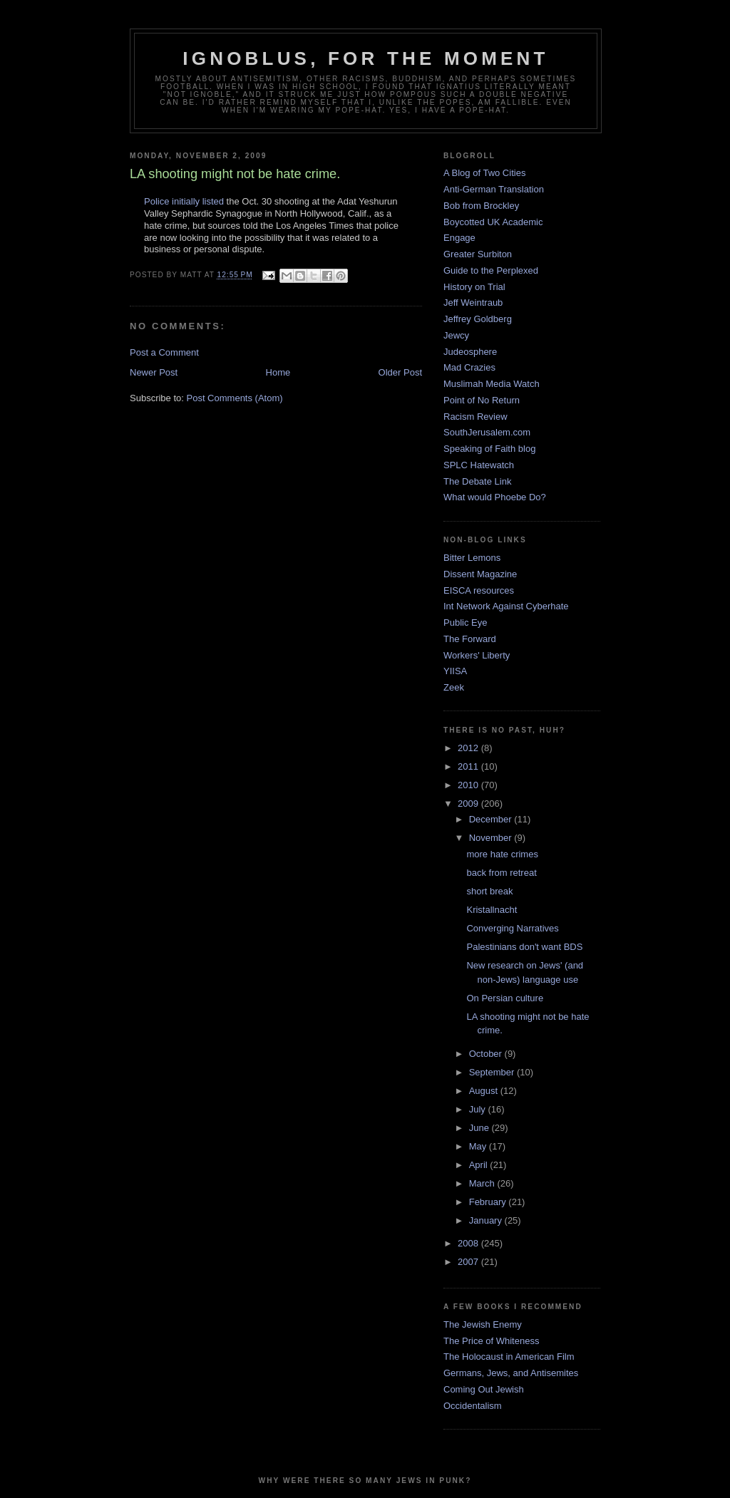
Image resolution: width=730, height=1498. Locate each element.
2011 (469, 766)
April (479, 1164)
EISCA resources (478, 590)
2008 (469, 1243)
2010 (469, 785)
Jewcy (456, 335)
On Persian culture (504, 998)
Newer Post (154, 372)
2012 (469, 748)
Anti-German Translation (493, 189)
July (478, 1109)
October (487, 1053)
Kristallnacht (491, 909)
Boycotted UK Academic (493, 222)
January (487, 1220)
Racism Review (475, 416)
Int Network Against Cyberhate (506, 606)
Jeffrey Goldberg (477, 319)
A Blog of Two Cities (484, 172)
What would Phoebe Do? (494, 497)
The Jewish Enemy (482, 1324)
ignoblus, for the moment (365, 58)
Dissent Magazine (480, 574)
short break (489, 891)
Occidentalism (472, 1405)
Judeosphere (470, 351)
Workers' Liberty (476, 655)
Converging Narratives (512, 928)
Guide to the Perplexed (490, 270)
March (483, 1183)
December (492, 819)
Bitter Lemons (471, 557)
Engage (459, 237)
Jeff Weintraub (473, 302)
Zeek (453, 687)
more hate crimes (502, 854)
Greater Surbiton (477, 254)
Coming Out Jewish (483, 1389)
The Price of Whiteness (491, 1341)
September (493, 1072)
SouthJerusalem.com (486, 432)
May (479, 1146)
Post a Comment (164, 352)
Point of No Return (481, 400)
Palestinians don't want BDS (524, 946)
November (492, 837)
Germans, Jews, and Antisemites (510, 1373)
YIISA (455, 671)
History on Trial (474, 286)
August (484, 1090)
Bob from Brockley (481, 205)
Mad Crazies (469, 367)
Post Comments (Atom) (235, 398)
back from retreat (501, 872)
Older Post (400, 372)
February (489, 1202)
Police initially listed (184, 201)
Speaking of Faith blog (489, 448)
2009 (469, 803)
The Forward (469, 639)
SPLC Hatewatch (478, 465)
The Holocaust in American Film (509, 1356)
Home (278, 372)
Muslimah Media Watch (491, 383)
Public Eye (465, 622)
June (480, 1127)
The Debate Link (477, 481)
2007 (469, 1261)
